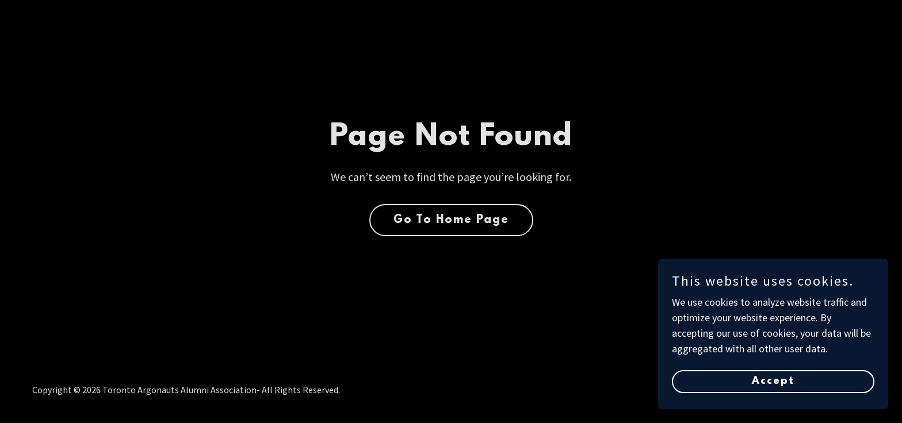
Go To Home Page (451, 220)
